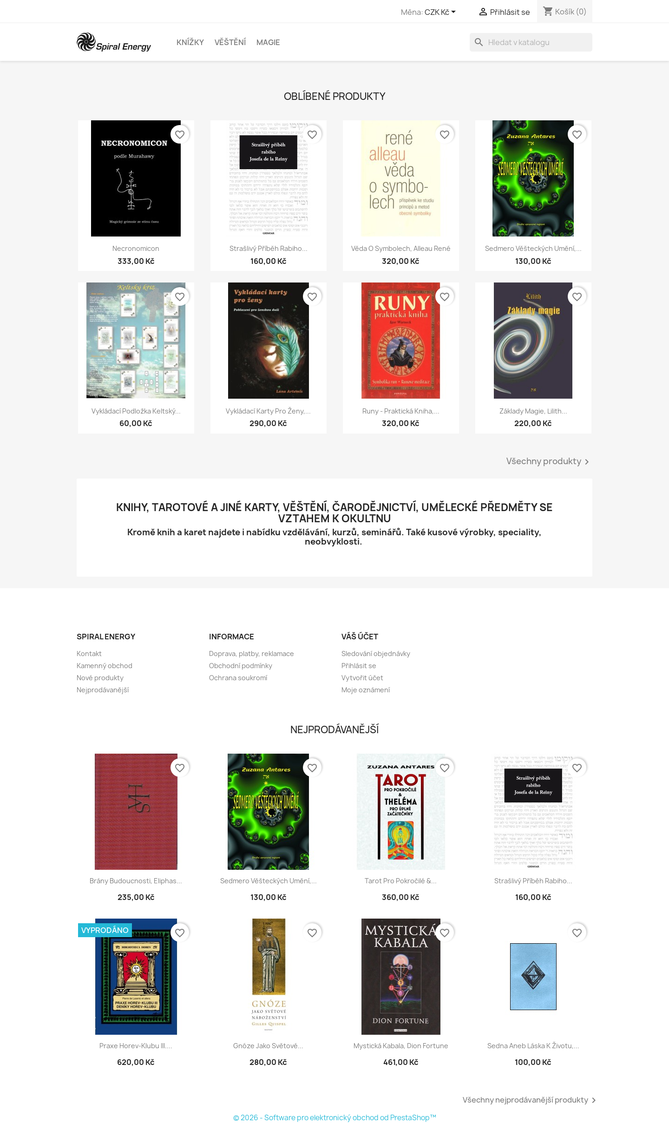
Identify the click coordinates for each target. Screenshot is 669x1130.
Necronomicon (135, 248)
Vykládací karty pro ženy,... (268, 411)
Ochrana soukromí (238, 677)
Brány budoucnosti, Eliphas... (136, 880)
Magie (268, 42)
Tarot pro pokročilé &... (401, 880)
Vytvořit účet (362, 677)
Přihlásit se (358, 665)
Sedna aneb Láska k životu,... (533, 1045)
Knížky (190, 42)
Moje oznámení (365, 689)
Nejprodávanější (103, 689)
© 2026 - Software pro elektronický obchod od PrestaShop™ (334, 1118)
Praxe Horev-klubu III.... (135, 1045)
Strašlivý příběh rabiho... (269, 248)
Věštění (230, 42)
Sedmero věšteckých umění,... (533, 248)
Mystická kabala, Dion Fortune (401, 1045)
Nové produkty (100, 677)
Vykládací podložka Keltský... (136, 411)
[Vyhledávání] (531, 42)
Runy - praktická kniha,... (400, 411)
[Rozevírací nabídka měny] (442, 12)
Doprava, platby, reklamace (251, 653)
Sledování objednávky (375, 653)
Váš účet (359, 636)
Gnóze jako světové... (268, 1045)
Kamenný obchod (104, 665)
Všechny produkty (549, 461)
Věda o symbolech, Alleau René (401, 248)
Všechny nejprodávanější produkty (531, 1100)
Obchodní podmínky (240, 665)
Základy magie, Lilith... (533, 411)
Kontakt (89, 653)
